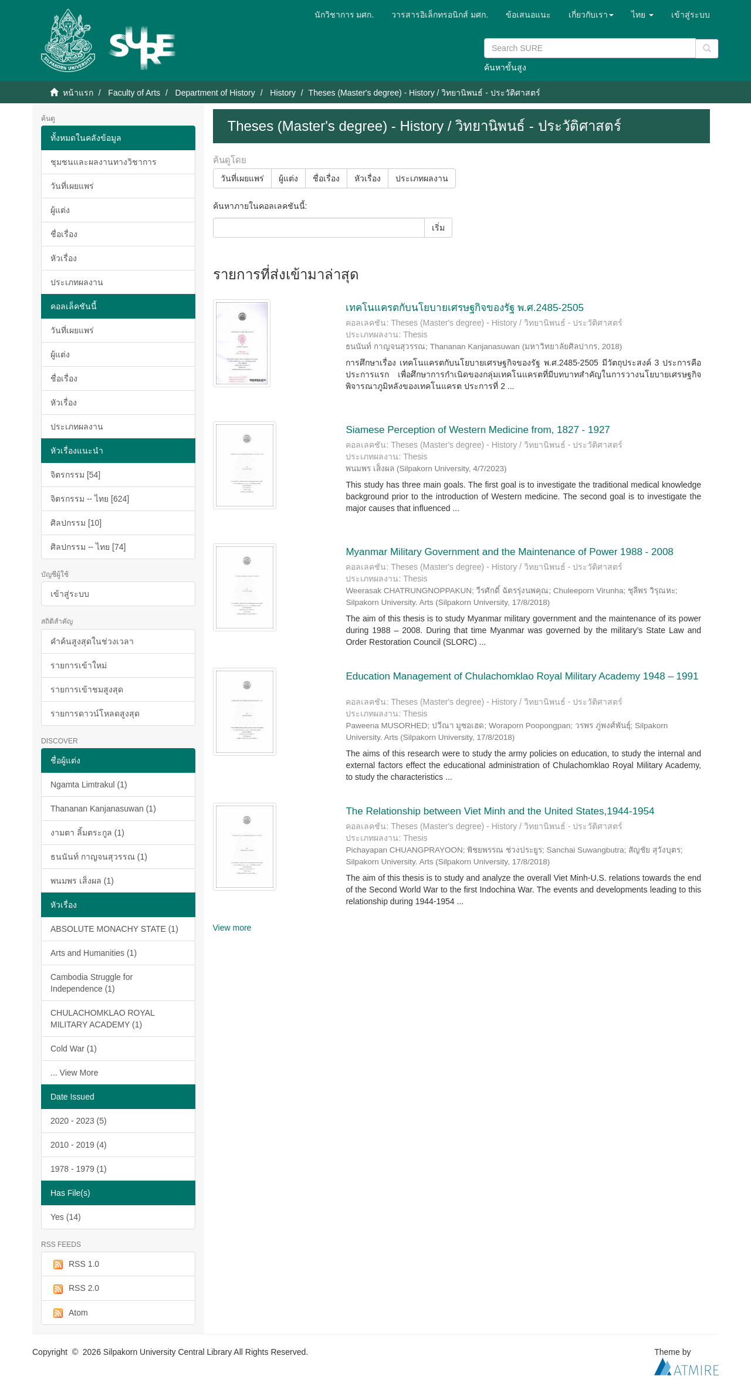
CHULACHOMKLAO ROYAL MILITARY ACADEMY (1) (102, 1018)
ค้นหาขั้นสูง (505, 67)
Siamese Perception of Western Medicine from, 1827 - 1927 (478, 429)
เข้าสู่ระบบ (69, 594)
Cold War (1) (73, 1048)
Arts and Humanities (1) (93, 953)
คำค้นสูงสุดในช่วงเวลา (92, 641)
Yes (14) (65, 1217)
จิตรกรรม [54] (75, 474)
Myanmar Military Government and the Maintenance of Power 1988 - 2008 (509, 551)
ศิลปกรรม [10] (76, 523)
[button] (591, 14)
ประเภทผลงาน (76, 282)
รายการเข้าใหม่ (78, 665)
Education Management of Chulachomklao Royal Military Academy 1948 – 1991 (522, 676)
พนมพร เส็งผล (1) (82, 880)
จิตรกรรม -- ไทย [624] (89, 498)
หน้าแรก (78, 92)
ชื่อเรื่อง (63, 234)
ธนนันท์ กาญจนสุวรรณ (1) (98, 856)
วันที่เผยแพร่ (72, 186)
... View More (74, 1072)
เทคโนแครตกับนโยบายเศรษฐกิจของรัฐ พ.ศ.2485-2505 (464, 307)
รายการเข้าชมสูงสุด (86, 689)
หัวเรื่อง (63, 258)
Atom (69, 1313)
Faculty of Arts (134, 92)
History (283, 92)
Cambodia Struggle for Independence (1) (91, 982)
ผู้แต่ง (60, 210)
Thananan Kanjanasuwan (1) (103, 808)
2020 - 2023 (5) (78, 1120)
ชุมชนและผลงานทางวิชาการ (103, 162)
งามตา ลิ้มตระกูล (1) (87, 832)
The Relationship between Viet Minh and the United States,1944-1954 (500, 811)
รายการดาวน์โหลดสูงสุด (95, 713)
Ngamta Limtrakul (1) (88, 784)
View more (232, 927)
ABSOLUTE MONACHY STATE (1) (114, 929)
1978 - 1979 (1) (78, 1169)
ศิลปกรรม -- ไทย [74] (88, 547)
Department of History (215, 92)
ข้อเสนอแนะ (528, 14)
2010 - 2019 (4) (78, 1144)
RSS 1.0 (74, 1264)
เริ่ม (438, 227)
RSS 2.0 (74, 1288)
